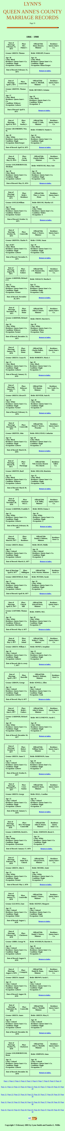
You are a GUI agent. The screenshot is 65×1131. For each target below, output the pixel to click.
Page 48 (50, 1110)
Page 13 (17, 1087)
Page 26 (37, 1094)
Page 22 (10, 1094)
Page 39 (57, 1102)
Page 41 (4, 1110)
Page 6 (35, 1081)
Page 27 (44, 1094)
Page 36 (37, 1102)
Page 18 (50, 1087)
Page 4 (23, 1081)
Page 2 (11, 1081)
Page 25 (30, 1094)
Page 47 (44, 1110)
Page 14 (24, 1087)
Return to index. (45, 71)
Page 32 (10, 1102)
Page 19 (57, 1087)
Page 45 (30, 1110)
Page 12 (10, 1087)
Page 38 (50, 1102)
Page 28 (50, 1094)
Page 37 (44, 1102)
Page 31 (4, 1102)
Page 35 (30, 1102)
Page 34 (24, 1102)
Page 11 (4, 1087)
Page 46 (37, 1110)
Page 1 (6, 1081)
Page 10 (58, 1081)
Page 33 (17, 1102)
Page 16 (37, 1087)
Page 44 (24, 1110)
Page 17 (44, 1087)
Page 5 (29, 1081)
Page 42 (10, 1110)
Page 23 (17, 1094)
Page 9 (52, 1081)
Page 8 (46, 1081)
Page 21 (4, 1094)
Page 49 (57, 1110)
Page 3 (17, 1081)
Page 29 (57, 1094)
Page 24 (24, 1094)
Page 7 (40, 1081)
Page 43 (17, 1110)
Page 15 (30, 1087)
